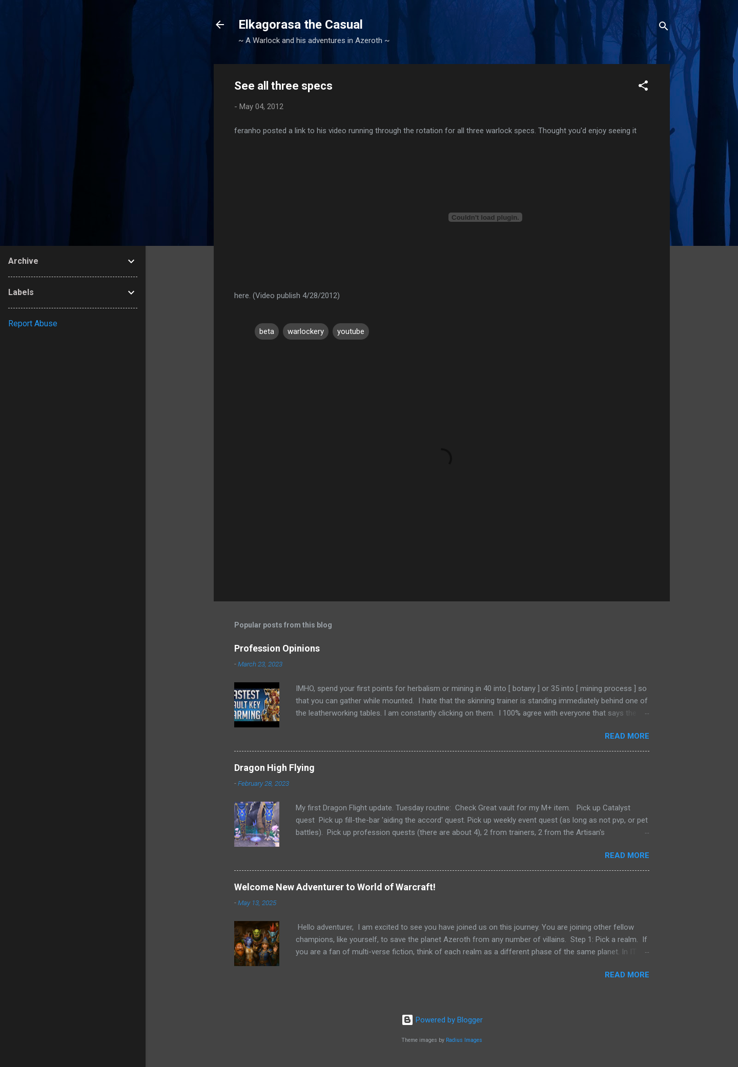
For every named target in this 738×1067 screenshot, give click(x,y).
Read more (627, 736)
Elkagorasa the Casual (300, 24)
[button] (643, 87)
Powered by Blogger (442, 1019)
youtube (350, 331)
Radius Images (464, 1040)
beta (266, 331)
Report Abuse (32, 323)
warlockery (306, 331)
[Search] (664, 28)
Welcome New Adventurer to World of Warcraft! (335, 887)
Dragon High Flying (274, 767)
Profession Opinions (277, 648)
